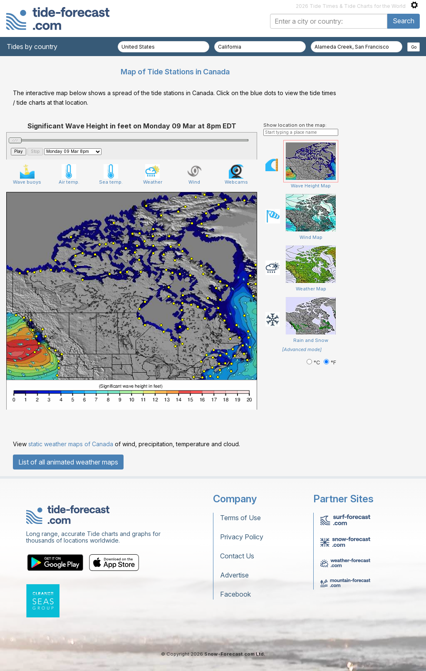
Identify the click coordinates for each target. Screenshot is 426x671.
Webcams (236, 174)
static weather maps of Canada (70, 443)
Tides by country (32, 46)
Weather (152, 174)
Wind (194, 174)
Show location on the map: (295, 125)
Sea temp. (111, 174)
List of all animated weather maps (68, 462)
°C (314, 362)
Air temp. (69, 174)
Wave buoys (27, 174)
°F (330, 362)
